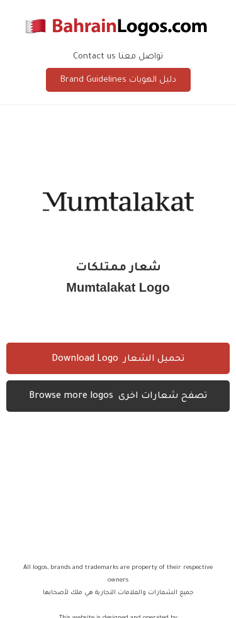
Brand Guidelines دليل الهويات (118, 80)
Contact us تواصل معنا (118, 57)
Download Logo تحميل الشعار (118, 360)
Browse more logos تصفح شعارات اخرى (118, 397)
